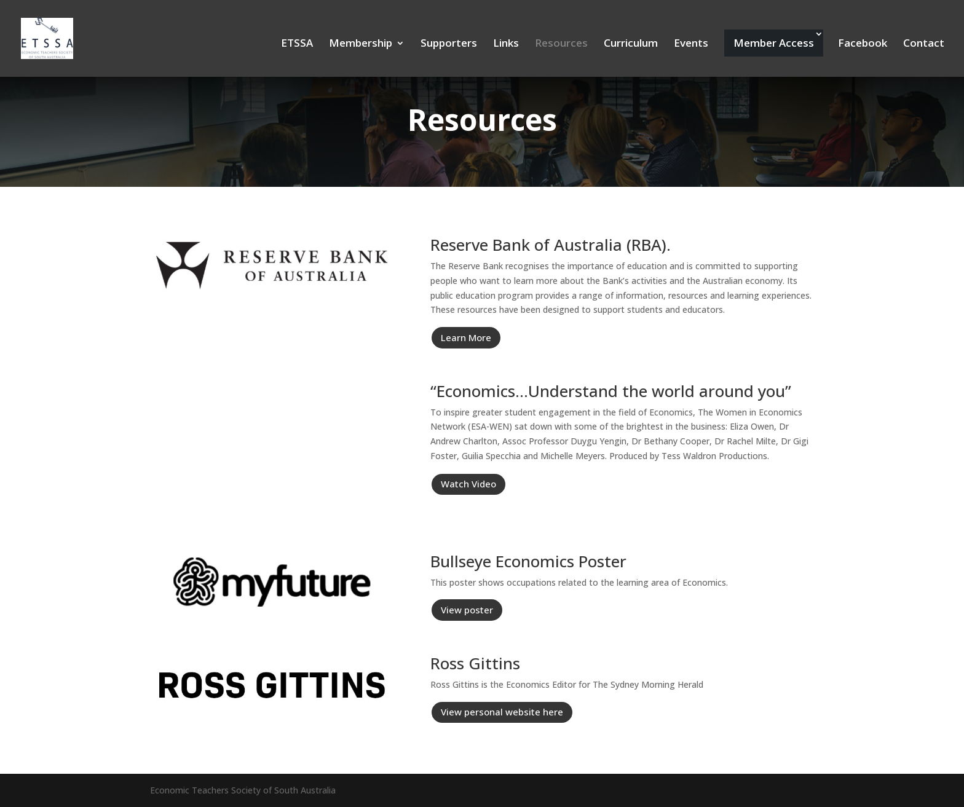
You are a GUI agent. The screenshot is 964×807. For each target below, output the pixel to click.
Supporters (449, 44)
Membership (360, 44)
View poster (467, 610)
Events (691, 44)
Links (506, 44)
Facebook (862, 44)
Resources (561, 44)
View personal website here (502, 712)
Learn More (466, 337)
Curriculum (631, 44)
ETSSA (297, 44)
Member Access (773, 43)
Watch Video (468, 484)
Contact (923, 44)
